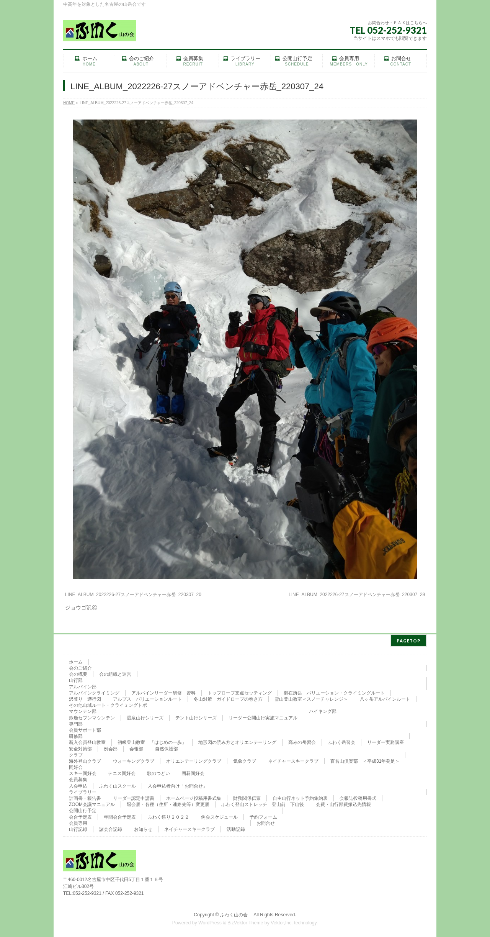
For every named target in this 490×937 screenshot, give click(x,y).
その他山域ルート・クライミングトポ (108, 703)
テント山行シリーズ (196, 716)
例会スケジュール (219, 815)
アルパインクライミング (94, 691)
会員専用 (78, 821)
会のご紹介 (80, 666)
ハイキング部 (322, 710)
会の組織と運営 (115, 672)
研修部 (76, 734)
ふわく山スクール (117, 784)
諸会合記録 (110, 828)
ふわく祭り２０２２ (168, 815)
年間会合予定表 (120, 815)
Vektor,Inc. (282, 921)
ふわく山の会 (236, 913)
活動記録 (236, 828)
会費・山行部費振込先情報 (343, 803)
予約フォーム (263, 815)
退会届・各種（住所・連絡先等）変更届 (168, 803)
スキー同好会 (82, 772)
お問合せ (265, 821)
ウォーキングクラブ (133, 759)
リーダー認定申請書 (133, 796)
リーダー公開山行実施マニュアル (263, 716)
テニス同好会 (122, 772)
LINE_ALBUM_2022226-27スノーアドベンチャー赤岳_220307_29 (357, 594)
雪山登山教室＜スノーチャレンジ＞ (311, 697)
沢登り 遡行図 (85, 697)
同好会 (76, 765)
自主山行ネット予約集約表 (300, 796)
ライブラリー (82, 790)
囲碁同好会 (192, 772)
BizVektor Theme (245, 921)
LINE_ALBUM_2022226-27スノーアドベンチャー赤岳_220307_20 (133, 594)
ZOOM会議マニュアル (92, 803)
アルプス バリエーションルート (147, 697)
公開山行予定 (82, 809)
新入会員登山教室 (87, 741)
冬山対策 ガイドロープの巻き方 (228, 697)
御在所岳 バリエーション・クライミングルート (334, 691)
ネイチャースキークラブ (293, 759)
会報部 (136, 747)
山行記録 (78, 828)
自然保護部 (166, 747)
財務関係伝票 (247, 796)
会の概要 (78, 672)
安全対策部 (80, 747)
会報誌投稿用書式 (358, 796)
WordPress (210, 921)
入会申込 (78, 784)
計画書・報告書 (85, 796)
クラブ (76, 753)
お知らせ (143, 828)
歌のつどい (158, 772)
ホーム (76, 660)
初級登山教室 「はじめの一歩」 (152, 741)
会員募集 (78, 778)
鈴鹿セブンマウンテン (92, 716)
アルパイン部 (82, 685)
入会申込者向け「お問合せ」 (177, 784)
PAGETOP (409, 639)
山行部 (76, 678)
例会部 (111, 747)
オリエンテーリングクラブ (193, 759)
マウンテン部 (82, 710)
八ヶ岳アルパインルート (385, 697)
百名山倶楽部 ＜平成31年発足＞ (365, 759)
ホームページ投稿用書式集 (193, 796)
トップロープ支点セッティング (239, 691)
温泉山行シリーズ (145, 716)
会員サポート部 (85, 728)
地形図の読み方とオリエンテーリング (237, 741)
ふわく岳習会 (341, 741)
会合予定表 (80, 815)
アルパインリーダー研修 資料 (163, 691)
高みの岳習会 (302, 741)
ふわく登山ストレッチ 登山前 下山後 (262, 803)
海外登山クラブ (85, 759)
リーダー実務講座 (385, 741)
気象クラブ (244, 759)
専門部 (76, 722)
